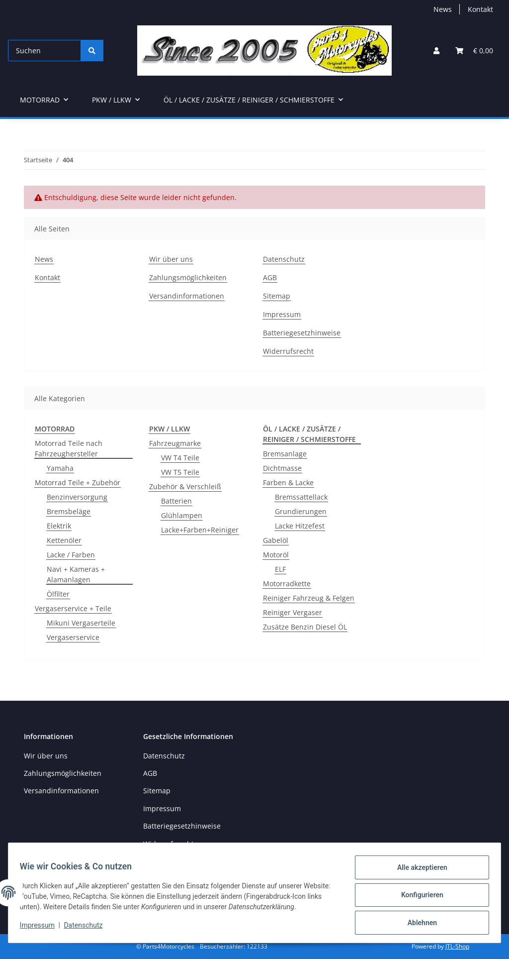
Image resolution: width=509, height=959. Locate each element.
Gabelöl (275, 540)
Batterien (176, 501)
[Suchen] (44, 50)
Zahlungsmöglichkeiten (188, 277)
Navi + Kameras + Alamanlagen (76, 574)
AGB (270, 277)
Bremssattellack (301, 497)
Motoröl (276, 554)
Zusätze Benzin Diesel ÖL (305, 627)
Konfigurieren (417, 898)
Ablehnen (417, 924)
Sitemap (276, 296)
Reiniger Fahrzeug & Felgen (308, 598)
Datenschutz (88, 928)
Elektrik (59, 526)
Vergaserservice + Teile (73, 608)
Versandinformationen (186, 296)
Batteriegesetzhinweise (301, 332)
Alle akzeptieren (417, 872)
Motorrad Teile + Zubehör (77, 482)
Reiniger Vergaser (292, 612)
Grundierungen (301, 511)
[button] (436, 50)
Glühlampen (181, 515)
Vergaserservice (73, 637)
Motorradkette (287, 583)
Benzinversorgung (77, 497)
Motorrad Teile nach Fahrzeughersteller (68, 448)
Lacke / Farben (71, 554)
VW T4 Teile (180, 457)
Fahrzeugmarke (175, 443)
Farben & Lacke (288, 482)
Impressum (41, 928)
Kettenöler (64, 540)
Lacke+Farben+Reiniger (200, 529)
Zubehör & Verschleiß (185, 486)
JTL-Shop (457, 946)
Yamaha (60, 468)
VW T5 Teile (180, 472)
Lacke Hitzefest (300, 526)
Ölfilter (58, 594)
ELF (280, 569)
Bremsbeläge (68, 511)
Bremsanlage (285, 453)
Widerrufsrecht (288, 351)
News (442, 9)
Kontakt (480, 9)
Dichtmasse (282, 468)
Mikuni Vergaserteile (81, 623)
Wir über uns (171, 259)
